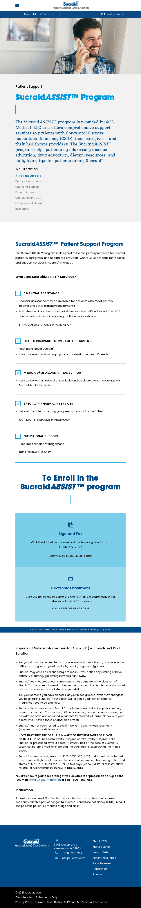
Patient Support (30, 176)
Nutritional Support (27, 187)
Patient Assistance (104, 858)
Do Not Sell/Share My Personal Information (81, 902)
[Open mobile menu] (18, 5)
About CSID (100, 841)
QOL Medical (33, 892)
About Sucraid (102, 847)
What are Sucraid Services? (45, 276)
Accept (108, 629)
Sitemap (98, 874)
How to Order (101, 852)
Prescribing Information (42, 14)
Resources (22, 209)
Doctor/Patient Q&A (28, 198)
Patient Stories (24, 192)
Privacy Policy (24, 902)
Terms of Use (43, 902)
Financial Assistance (28, 181)
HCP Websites (112, 14)
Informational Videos (28, 203)
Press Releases (102, 863)
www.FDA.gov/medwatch (45, 780)
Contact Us (100, 869)
